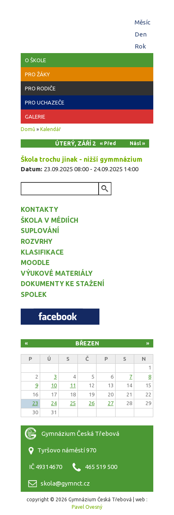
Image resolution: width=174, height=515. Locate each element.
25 (73, 403)
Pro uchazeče (44, 102)
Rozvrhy (36, 241)
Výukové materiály (56, 273)
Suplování (40, 230)
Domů (28, 129)
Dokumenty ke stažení (62, 283)
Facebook (60, 317)
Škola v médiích (49, 220)
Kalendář (50, 129)
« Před (108, 143)
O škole (35, 60)
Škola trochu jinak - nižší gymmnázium (82, 159)
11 (73, 385)
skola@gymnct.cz (65, 483)
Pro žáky (37, 74)
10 (54, 385)
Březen (87, 343)
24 (54, 403)
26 (91, 403)
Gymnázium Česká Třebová (87, 25)
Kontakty (39, 209)
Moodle (35, 262)
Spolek (34, 294)
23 (35, 403)
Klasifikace (42, 252)
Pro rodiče (40, 88)
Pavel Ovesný (87, 507)
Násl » (137, 143)
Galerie (35, 116)
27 (111, 403)
